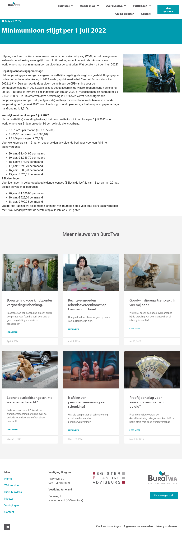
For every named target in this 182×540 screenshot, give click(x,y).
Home (8, 478)
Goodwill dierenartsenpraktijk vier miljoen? (152, 302)
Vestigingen (142, 6)
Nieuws (8, 498)
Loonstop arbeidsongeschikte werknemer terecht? (29, 399)
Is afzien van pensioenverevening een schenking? (87, 401)
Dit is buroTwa (13, 492)
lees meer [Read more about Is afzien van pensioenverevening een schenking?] (73, 430)
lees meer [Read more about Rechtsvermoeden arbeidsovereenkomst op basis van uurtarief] (73, 329)
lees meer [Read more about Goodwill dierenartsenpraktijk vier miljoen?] (134, 328)
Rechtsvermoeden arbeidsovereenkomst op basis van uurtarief (87, 304)
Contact (146, 13)
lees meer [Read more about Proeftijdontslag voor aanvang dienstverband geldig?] (134, 430)
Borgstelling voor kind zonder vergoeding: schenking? (29, 302)
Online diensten (124, 13)
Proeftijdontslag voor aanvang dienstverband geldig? (147, 401)
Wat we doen (12, 485)
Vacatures (65, 6)
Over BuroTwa (116, 6)
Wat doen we (89, 6)
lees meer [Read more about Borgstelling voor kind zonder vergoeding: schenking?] (12, 332)
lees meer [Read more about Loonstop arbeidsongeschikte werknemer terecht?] (12, 429)
